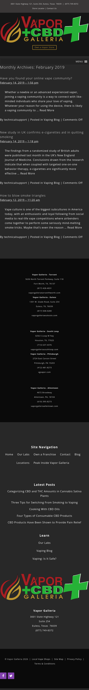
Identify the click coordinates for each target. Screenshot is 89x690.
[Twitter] (11, 676)
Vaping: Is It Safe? (44, 558)
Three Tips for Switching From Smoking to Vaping (44, 502)
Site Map (58, 659)
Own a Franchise (45, 454)
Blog (78, 454)
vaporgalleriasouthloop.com (44, 349)
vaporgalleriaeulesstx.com (44, 315)
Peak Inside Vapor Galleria (51, 463)
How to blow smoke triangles (23, 195)
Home (9, 454)
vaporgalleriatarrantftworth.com (44, 292)
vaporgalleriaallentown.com (44, 406)
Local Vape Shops (41, 659)
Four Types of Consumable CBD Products (44, 516)
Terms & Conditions (44, 663)
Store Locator (38, 8)
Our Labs (23, 454)
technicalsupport (15, 119)
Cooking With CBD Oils (44, 509)
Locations (23, 463)
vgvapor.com (44, 372)
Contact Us (52, 8)
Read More (47, 110)
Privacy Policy (74, 659)
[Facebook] (3, 676)
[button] (79, 61)
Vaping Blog (52, 119)
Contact (65, 454)
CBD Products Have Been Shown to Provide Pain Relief (44, 522)
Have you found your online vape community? (36, 78)
